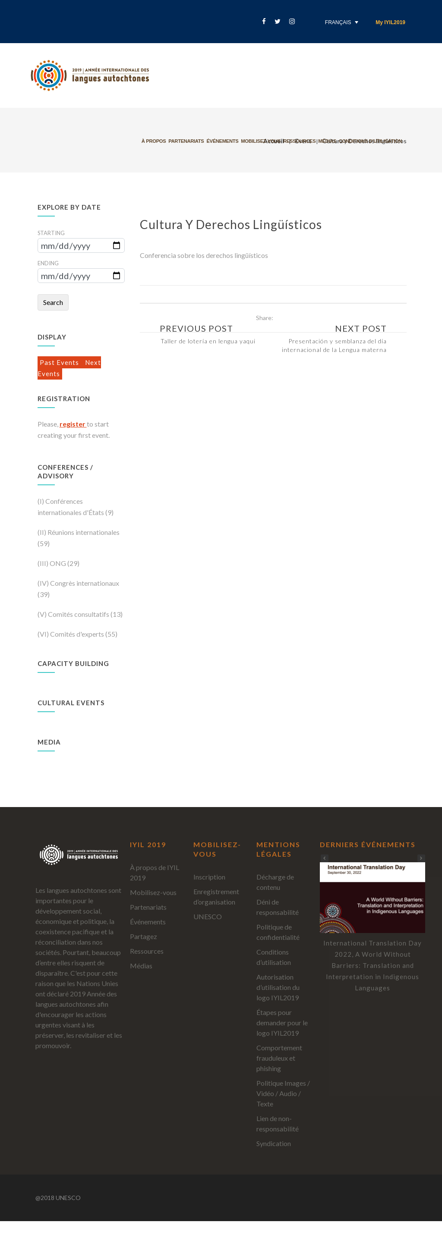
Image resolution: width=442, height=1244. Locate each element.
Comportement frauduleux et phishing (279, 1057)
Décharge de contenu (275, 882)
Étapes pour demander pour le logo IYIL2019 (282, 1022)
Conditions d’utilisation (377, 141)
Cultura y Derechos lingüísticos (231, 224)
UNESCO (207, 916)
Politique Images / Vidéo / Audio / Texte (283, 1093)
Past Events (60, 362)
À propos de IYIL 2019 (154, 872)
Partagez (143, 936)
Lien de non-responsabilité (277, 1123)
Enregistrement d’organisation (216, 896)
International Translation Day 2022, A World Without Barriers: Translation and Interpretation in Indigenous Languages (372, 965)
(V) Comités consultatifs (74, 614)
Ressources (306, 141)
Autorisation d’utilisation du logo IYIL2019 (278, 987)
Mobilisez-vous (268, 141)
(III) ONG (52, 563)
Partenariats (193, 141)
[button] (421, 858)
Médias (334, 141)
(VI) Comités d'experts (71, 634)
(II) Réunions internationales (79, 532)
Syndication (273, 1143)
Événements (230, 141)
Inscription (209, 877)
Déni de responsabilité (277, 907)
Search (53, 302)
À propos (161, 141)
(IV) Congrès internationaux (78, 583)
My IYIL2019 (390, 22)
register (73, 424)
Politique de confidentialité (278, 932)
